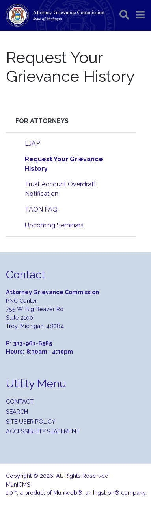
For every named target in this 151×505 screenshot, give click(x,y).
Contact (20, 401)
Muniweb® (67, 492)
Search (17, 411)
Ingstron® (106, 492)
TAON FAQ (41, 209)
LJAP (32, 143)
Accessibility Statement (43, 431)
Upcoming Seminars (54, 225)
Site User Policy (30, 421)
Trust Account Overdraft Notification (60, 189)
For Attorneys (42, 121)
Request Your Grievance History (64, 163)
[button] (140, 15)
